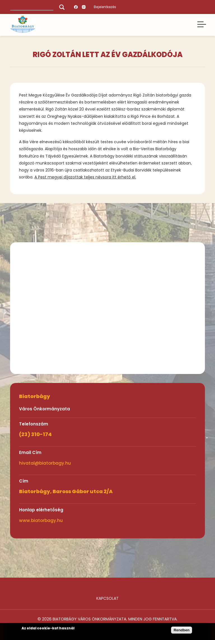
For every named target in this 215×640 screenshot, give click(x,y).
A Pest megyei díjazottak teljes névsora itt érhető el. (85, 177)
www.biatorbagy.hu (41, 520)
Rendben (182, 630)
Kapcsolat (107, 598)
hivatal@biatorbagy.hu (45, 463)
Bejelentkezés (105, 6)
